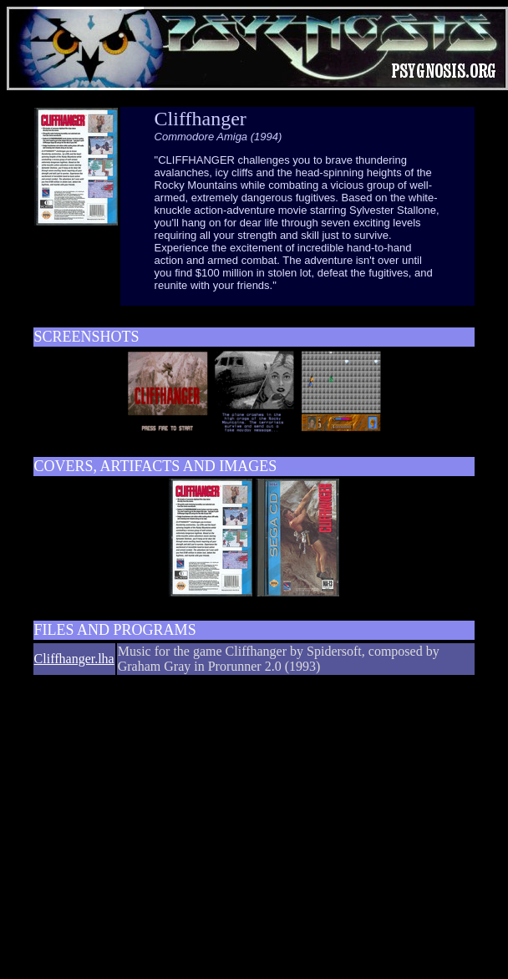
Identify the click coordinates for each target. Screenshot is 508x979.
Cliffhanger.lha (74, 659)
